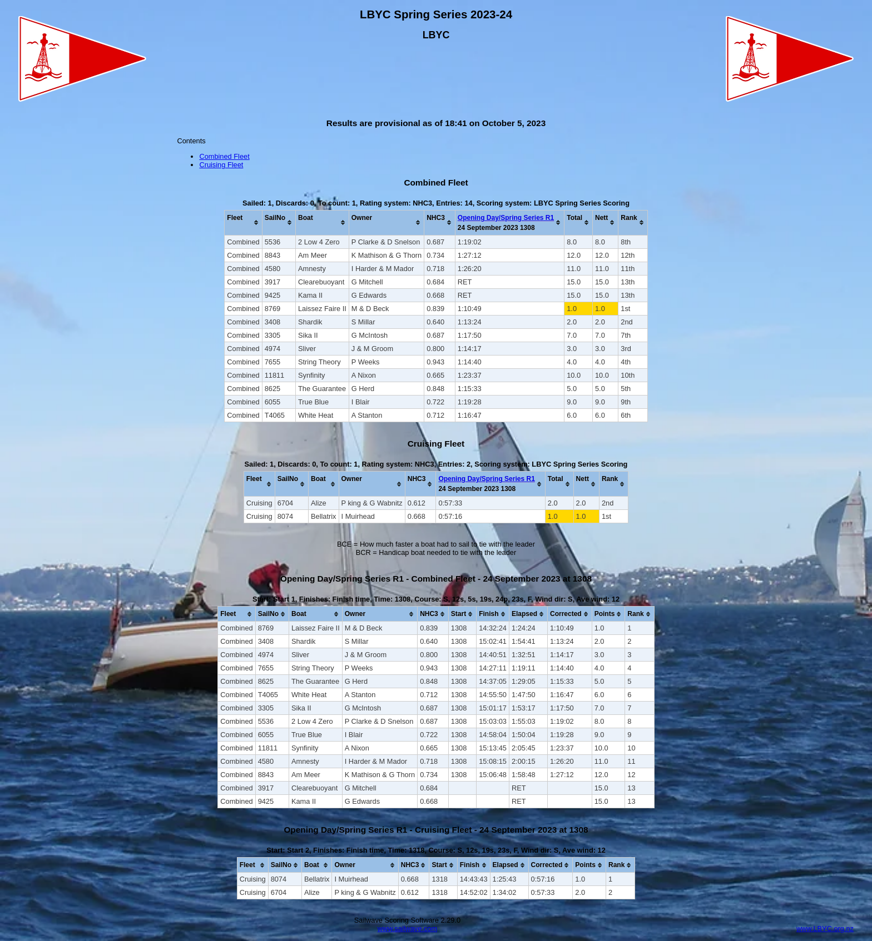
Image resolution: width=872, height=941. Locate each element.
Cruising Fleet (221, 165)
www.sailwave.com (407, 928)
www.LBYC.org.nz (825, 928)
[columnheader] (243, 222)
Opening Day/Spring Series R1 (506, 218)
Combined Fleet (224, 156)
